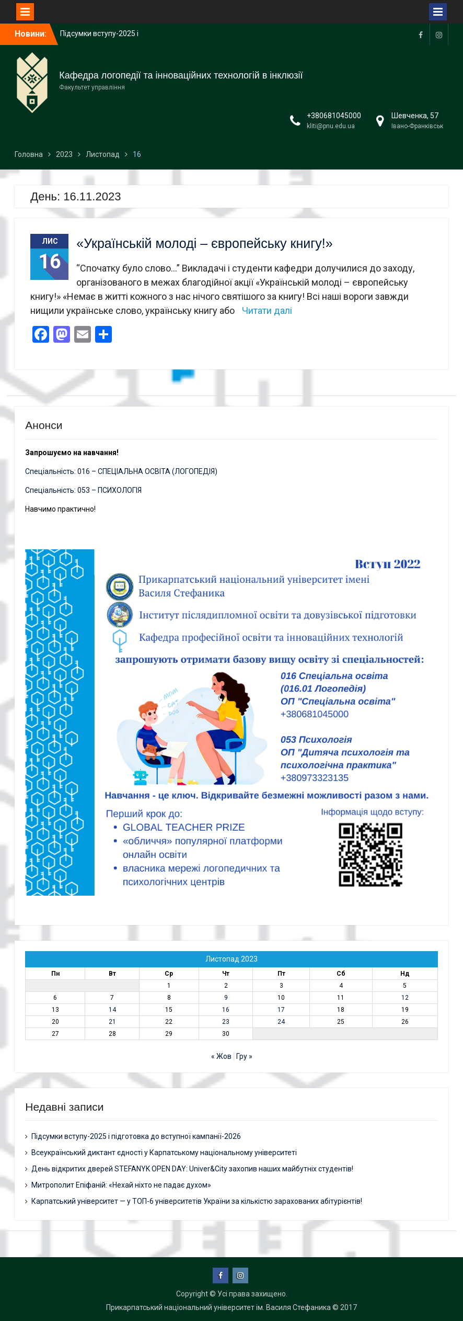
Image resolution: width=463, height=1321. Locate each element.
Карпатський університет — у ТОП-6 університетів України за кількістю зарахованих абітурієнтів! (196, 1201)
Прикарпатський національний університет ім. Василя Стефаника (218, 1307)
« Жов (221, 1056)
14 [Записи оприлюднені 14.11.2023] (112, 1009)
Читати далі (267, 310)
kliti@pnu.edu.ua (331, 126)
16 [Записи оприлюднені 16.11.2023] (225, 1009)
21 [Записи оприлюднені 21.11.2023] (112, 1021)
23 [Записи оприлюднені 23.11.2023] (225, 1021)
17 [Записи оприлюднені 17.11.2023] (281, 1009)
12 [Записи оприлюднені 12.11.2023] (405, 997)
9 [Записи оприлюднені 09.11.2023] (226, 997)
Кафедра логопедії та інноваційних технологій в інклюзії (181, 75)
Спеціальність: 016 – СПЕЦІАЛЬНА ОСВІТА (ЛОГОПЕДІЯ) (121, 471)
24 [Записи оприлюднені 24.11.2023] (281, 1021)
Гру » (244, 1056)
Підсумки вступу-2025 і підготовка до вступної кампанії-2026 (136, 1136)
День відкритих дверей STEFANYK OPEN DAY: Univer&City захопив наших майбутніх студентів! (192, 1169)
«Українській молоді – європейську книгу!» (204, 243)
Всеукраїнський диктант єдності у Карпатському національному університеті (164, 1152)
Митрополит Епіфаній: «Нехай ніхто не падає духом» (121, 1185)
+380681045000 (334, 115)
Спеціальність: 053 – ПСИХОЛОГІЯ (83, 490)
